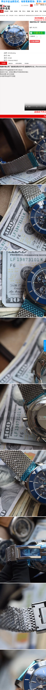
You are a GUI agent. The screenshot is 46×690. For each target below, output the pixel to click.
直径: (5, 58)
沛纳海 (28, 11)
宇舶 (41, 11)
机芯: (5, 60)
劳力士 (23, 11)
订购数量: (32, 36)
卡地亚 (11, 11)
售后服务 (27, 63)
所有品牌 (6, 11)
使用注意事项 (19, 63)
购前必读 (11, 63)
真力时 (36, 11)
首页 (2, 11)
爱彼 (32, 11)
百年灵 (16, 15)
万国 (20, 11)
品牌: (5, 53)
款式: (5, 55)
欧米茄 (15, 11)
